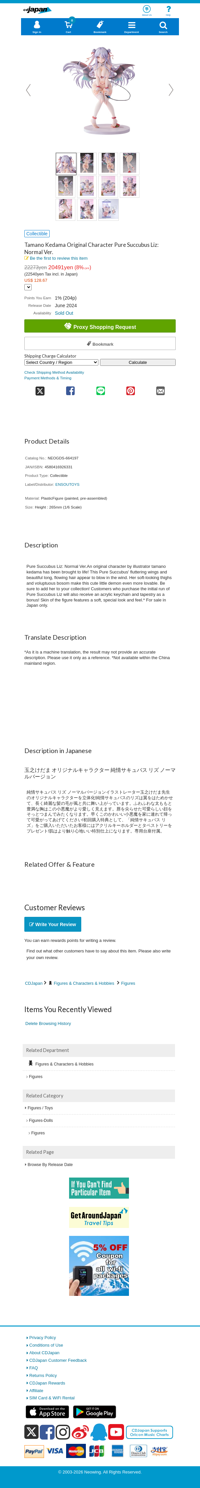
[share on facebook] (71, 388)
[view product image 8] (129, 187)
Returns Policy (43, 1375)
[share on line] (100, 388)
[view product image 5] (65, 187)
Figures (128, 983)
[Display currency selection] (28, 287)
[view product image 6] (87, 187)
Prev (29, 90)
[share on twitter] (40, 388)
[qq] (98, 1432)
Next (171, 90)
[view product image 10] (87, 210)
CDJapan (33, 983)
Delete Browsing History (48, 1023)
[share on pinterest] (130, 388)
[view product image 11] (108, 210)
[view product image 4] (129, 164)
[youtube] (116, 1432)
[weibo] (80, 1432)
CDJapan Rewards (47, 1383)
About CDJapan (44, 1352)
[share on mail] (161, 388)
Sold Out (64, 313)
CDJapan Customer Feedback (58, 1360)
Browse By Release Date (50, 1164)
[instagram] (63, 1432)
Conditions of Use (46, 1345)
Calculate (138, 362)
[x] (31, 1432)
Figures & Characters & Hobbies (84, 983)
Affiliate (36, 1390)
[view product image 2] (87, 164)
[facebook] (47, 1432)
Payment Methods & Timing (47, 378)
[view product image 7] (108, 187)
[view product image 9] (65, 210)
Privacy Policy (42, 1337)
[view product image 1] (66, 164)
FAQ (33, 1367)
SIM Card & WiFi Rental (52, 1397)
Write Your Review (52, 924)
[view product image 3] (108, 164)
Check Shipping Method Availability (54, 372)
